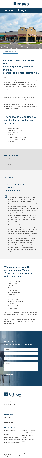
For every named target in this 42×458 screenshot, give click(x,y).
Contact (6, 420)
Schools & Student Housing (29, 432)
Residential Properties (10, 430)
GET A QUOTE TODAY (9, 51)
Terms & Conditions (17, 456)
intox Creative (7, 454)
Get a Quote (10, 164)
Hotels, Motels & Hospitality (11, 437)
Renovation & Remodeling (28, 430)
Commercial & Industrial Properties (10, 433)
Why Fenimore (8, 417)
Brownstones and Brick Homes (12, 439)
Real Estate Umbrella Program (12, 442)
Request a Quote (8, 422)
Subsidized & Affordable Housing (28, 440)
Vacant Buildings (26, 444)
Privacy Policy (7, 456)
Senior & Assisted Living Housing (28, 436)
